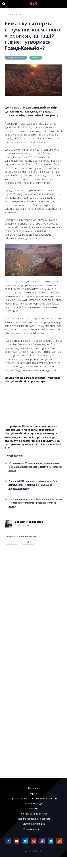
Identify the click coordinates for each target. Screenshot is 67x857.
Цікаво (35, 57)
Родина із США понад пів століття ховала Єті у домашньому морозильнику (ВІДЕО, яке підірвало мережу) (32, 485)
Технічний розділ (33, 803)
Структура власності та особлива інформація (33, 798)
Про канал (33, 788)
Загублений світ (16, 57)
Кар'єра (34, 793)
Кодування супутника (33, 823)
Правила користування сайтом (33, 818)
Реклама (33, 808)
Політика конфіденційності (34, 813)
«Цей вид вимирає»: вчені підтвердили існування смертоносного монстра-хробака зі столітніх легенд (35, 503)
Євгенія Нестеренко (29, 522)
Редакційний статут (33, 829)
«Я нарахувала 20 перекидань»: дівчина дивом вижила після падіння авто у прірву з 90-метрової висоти (35, 467)
